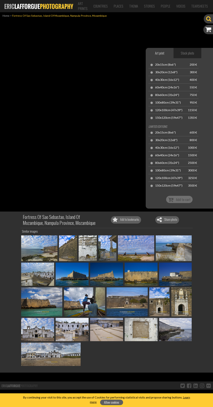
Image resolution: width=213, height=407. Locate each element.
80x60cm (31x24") (167, 95)
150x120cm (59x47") (168, 117)
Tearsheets (199, 6)
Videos (180, 6)
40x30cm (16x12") (167, 79)
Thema (133, 6)
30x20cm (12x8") (166, 72)
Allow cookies (111, 402)
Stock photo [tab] (187, 53)
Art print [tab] (159, 53)
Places (118, 6)
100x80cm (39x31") (168, 102)
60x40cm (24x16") (167, 87)
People (165, 6)
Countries (100, 6)
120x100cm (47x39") (168, 110)
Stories (149, 6)
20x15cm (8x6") (165, 64)
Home (6, 15)
